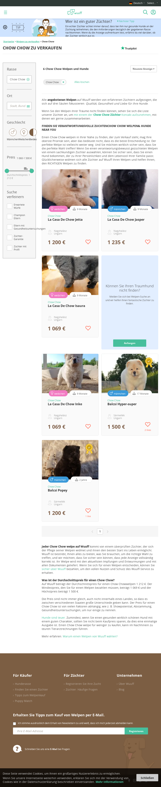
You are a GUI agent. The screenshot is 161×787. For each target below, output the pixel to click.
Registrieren (136, 731)
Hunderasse (23, 684)
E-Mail (53, 749)
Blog (121, 689)
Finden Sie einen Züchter (31, 689)
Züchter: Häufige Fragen (82, 689)
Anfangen (129, 343)
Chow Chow (52, 82)
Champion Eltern (19, 216)
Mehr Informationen (109, 782)
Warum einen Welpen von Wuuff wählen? (90, 636)
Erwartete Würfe (19, 206)
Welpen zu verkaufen (27, 41)
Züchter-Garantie (18, 237)
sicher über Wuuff (54, 569)
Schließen (147, 778)
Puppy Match (23, 701)
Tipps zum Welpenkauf (30, 695)
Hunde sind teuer (53, 617)
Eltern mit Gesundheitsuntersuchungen (29, 227)
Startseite (8, 41)
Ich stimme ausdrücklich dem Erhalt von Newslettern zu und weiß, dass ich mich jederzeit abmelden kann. (75, 723)
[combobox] (19, 79)
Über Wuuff (126, 684)
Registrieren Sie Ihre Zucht (83, 684)
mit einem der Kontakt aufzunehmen (112, 115)
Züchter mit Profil (20, 248)
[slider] (7, 171)
